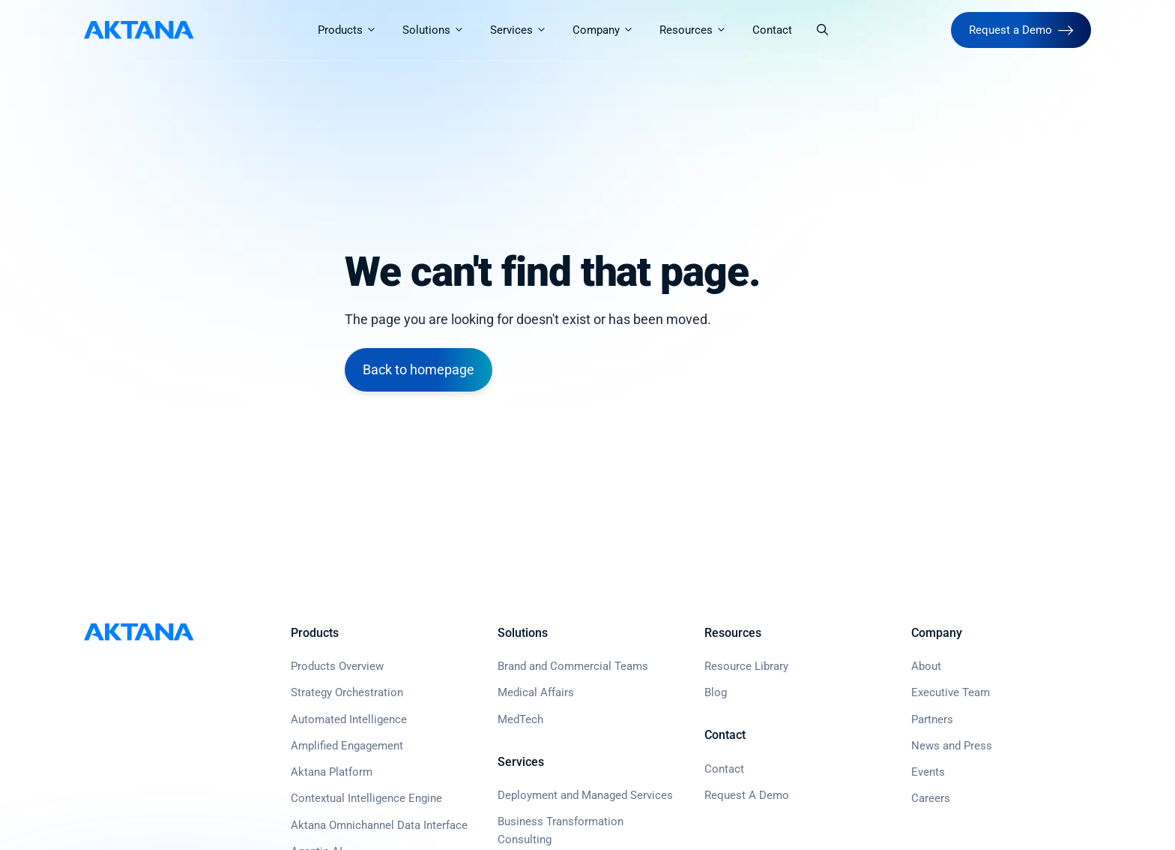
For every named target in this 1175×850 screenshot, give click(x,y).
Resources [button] (699, 30)
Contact (772, 30)
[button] (822, 30)
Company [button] (609, 30)
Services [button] (524, 30)
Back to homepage (418, 369)
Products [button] (353, 30)
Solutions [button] (439, 30)
